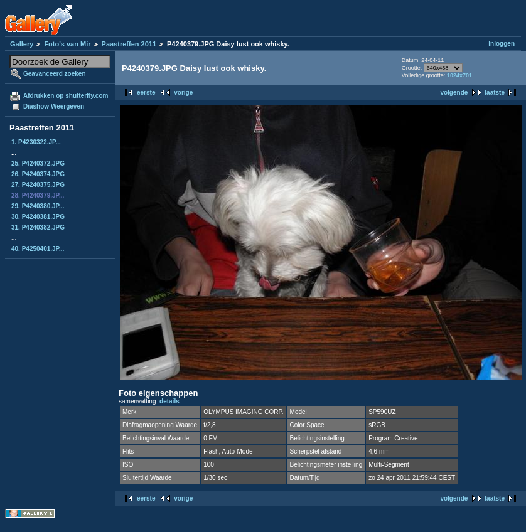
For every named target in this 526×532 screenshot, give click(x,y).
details (169, 401)
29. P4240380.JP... (37, 206)
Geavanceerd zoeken (54, 73)
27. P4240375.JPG (38, 184)
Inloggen (501, 43)
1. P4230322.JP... (36, 142)
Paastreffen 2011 (129, 44)
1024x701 (459, 75)
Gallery (21, 44)
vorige (183, 92)
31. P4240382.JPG (38, 227)
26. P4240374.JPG (38, 174)
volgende (454, 92)
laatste (495, 92)
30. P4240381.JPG (38, 216)
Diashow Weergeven (53, 106)
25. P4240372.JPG (38, 163)
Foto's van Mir (67, 44)
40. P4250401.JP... (37, 248)
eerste (146, 92)
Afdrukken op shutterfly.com (65, 95)
